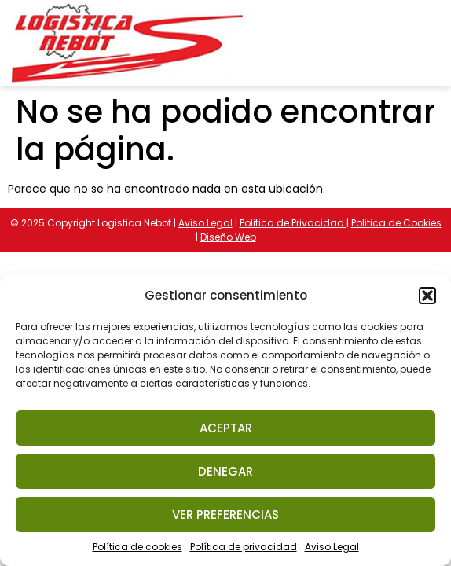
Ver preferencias (225, 514)
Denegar (225, 471)
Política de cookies (137, 546)
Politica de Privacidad (293, 223)
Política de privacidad (243, 546)
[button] (427, 295)
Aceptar (226, 428)
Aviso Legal (332, 546)
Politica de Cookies (396, 223)
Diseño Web (228, 237)
